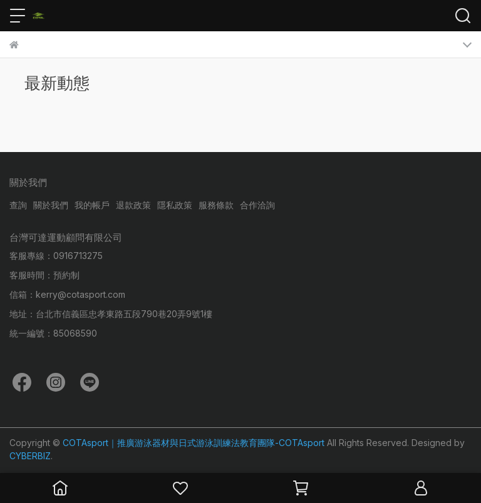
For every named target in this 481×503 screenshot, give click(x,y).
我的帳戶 (92, 205)
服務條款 (216, 205)
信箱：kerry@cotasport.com (67, 294)
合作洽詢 (257, 205)
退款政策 (133, 205)
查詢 (18, 205)
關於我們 (50, 205)
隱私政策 (174, 205)
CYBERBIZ (30, 455)
